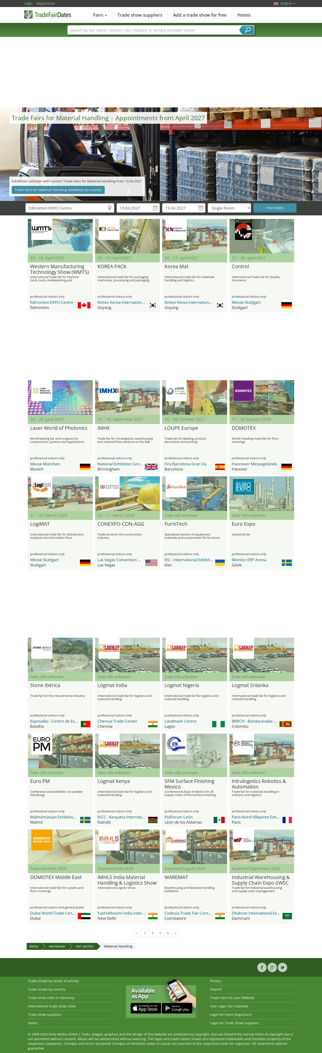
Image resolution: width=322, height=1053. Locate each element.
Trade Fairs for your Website (232, 997)
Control (240, 267)
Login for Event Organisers (231, 1014)
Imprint (216, 989)
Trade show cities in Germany (51, 997)
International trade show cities (52, 1006)
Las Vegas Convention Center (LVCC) (130, 559)
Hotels (244, 15)
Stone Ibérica (45, 685)
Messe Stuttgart (246, 302)
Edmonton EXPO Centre (51, 302)
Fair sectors (85, 946)
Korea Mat (176, 267)
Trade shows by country (46, 989)
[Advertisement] (161, 72)
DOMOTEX (244, 428)
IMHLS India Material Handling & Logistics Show (127, 880)
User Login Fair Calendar (229, 1006)
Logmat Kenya (113, 781)
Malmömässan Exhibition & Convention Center (72, 817)
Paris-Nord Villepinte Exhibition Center (266, 817)
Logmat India (112, 685)
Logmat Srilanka (250, 685)
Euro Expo (243, 524)
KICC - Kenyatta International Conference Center (141, 817)
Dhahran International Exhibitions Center (269, 913)
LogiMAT (40, 524)
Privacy (215, 981)
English (288, 3)
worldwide (57, 946)
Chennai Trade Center (117, 721)
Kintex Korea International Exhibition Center (137, 302)
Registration (45, 3)
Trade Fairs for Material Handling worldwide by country (58, 190)
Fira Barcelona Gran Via (186, 464)
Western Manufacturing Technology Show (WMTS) (59, 269)
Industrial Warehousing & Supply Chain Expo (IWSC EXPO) (261, 880)
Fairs (100, 15)
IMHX (103, 428)
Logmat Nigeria (182, 685)
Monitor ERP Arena (249, 559)
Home (33, 946)
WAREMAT (176, 877)
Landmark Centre (181, 721)
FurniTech (176, 524)
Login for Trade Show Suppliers (234, 1023)
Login (28, 3)
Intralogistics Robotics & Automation (259, 784)
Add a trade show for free (200, 15)
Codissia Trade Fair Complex (190, 913)
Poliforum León (179, 817)
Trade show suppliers (140, 15)
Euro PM (40, 781)
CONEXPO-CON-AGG (120, 524)
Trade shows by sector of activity (53, 981)
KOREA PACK (111, 267)
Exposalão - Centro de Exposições (60, 721)
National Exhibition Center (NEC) (126, 464)
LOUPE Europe (181, 428)
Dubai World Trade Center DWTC (60, 913)
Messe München (45, 464)
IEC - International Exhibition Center (197, 559)
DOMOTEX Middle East (56, 877)
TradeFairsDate (47, 14)
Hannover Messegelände (254, 464)
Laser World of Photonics (58, 428)
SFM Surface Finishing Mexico (189, 784)
